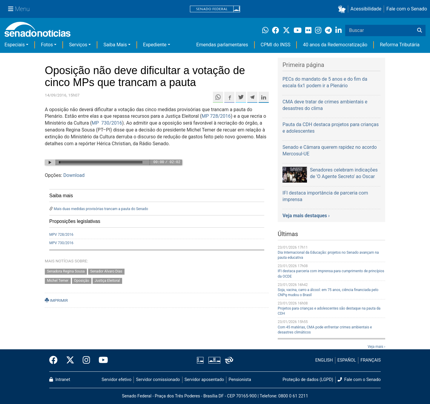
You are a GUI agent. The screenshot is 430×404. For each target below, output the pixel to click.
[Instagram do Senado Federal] (86, 360)
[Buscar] (420, 30)
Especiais (14, 45)
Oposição (81, 280)
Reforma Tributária (400, 45)
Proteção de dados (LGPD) (307, 379)
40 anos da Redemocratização (335, 45)
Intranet (59, 379)
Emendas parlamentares (222, 45)
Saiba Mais (115, 45)
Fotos (47, 45)
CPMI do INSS (276, 45)
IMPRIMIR (56, 300)
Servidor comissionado (158, 379)
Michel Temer (57, 280)
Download (74, 175)
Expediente (154, 45)
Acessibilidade (366, 9)
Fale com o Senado (406, 9)
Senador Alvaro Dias (106, 271)
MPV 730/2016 (61, 243)
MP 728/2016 (216, 116)
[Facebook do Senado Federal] (55, 360)
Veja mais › (376, 347)
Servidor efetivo (116, 379)
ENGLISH (324, 360)
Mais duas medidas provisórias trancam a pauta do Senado (101, 209)
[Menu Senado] (19, 9)
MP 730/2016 (107, 123)
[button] (343, 9)
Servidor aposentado (204, 379)
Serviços (78, 45)
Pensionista (240, 379)
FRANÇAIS (370, 360)
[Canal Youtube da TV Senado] (101, 360)
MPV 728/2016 (61, 234)
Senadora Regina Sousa (66, 271)
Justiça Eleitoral (107, 280)
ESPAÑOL (346, 360)
